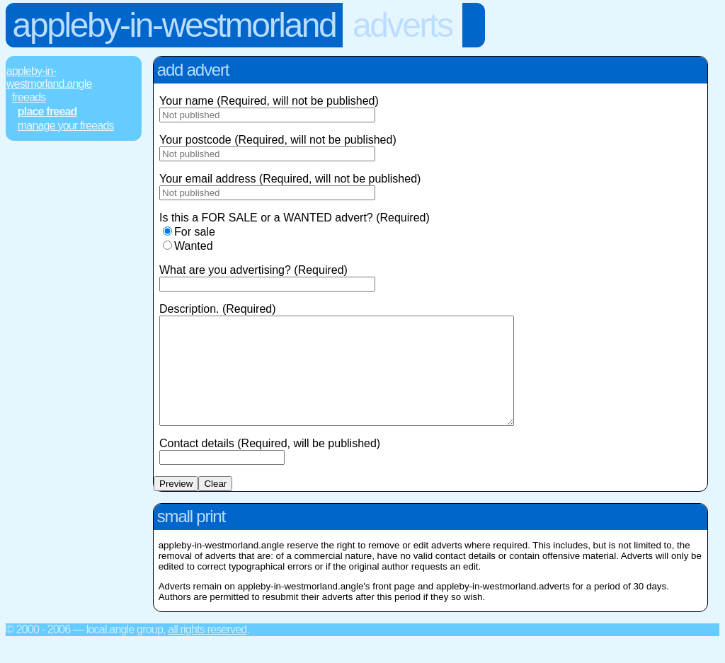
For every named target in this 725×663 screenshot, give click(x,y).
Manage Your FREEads (66, 126)
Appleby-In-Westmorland (174, 25)
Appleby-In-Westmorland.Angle (49, 77)
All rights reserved (207, 651)
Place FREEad (47, 111)
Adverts (402, 25)
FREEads (29, 97)
